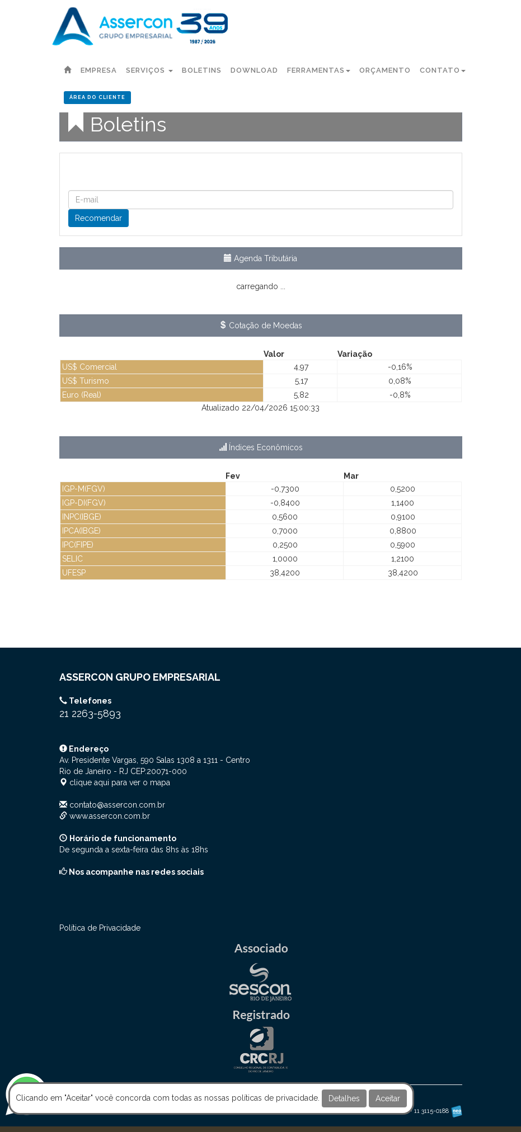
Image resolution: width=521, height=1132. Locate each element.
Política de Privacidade (99, 927)
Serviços (149, 70)
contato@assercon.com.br (117, 804)
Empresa (99, 70)
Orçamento (385, 70)
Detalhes (344, 1098)
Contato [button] (443, 70)
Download (254, 70)
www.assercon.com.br (109, 816)
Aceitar (388, 1098)
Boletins (202, 70)
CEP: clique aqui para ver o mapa (154, 771)
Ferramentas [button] (318, 70)
